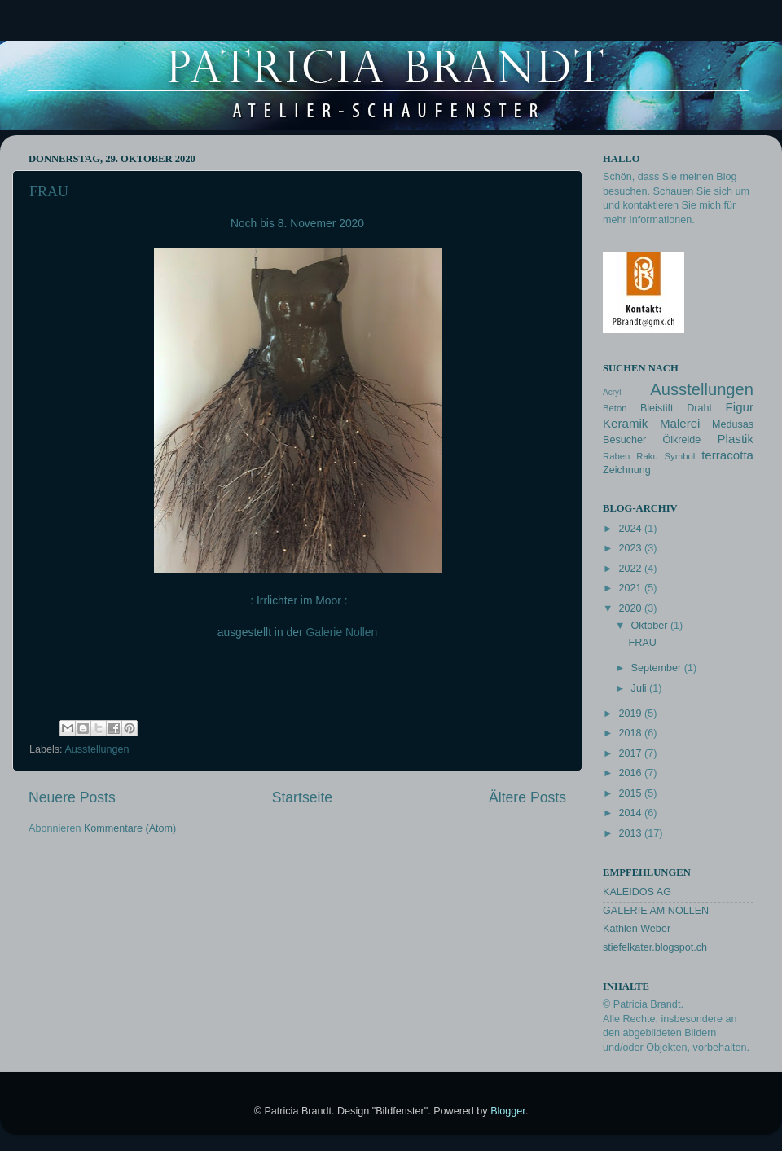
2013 (631, 833)
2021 (631, 588)
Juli (640, 688)
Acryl (612, 392)
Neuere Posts (72, 797)
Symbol (680, 456)
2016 (631, 773)
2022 (631, 568)
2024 (631, 528)
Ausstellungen (96, 749)
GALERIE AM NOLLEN (656, 910)
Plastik (736, 439)
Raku (646, 456)
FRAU (48, 191)
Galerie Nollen (341, 632)
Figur (739, 407)
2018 (631, 733)
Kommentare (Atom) (130, 828)
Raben (616, 456)
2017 (631, 753)
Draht (699, 408)
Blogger (507, 1111)
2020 (631, 608)
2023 (631, 548)
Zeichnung (627, 470)
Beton (615, 408)
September (657, 668)
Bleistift (657, 408)
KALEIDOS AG (637, 892)
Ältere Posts (527, 797)
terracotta (727, 455)
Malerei (680, 423)
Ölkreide (681, 440)
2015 (631, 793)
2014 (631, 813)
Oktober (650, 625)
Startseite (302, 797)
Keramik (625, 423)
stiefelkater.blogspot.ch (655, 947)
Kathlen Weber (636, 928)
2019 (631, 713)
